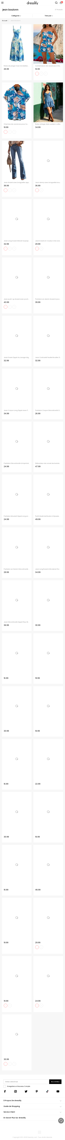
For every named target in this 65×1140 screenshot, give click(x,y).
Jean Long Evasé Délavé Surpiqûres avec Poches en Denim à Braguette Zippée (17, 241)
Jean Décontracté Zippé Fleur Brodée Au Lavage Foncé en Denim (17, 622)
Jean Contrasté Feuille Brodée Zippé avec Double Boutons (48, 357)
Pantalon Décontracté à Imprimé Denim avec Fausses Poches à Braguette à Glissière (17, 463)
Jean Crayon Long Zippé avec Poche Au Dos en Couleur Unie (17, 410)
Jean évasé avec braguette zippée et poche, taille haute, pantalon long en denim (17, 182)
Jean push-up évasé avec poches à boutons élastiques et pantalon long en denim (17, 299)
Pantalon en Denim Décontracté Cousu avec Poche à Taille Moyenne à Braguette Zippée (17, 569)
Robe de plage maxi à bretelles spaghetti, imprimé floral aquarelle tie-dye (17, 66)
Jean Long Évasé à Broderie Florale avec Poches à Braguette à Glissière (48, 569)
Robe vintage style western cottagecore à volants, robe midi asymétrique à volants (48, 124)
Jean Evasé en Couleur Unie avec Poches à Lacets (48, 241)
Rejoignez (55, 1082)
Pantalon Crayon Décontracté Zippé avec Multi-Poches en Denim (48, 410)
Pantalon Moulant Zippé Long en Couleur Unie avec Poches (17, 516)
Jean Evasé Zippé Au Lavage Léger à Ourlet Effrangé (17, 357)
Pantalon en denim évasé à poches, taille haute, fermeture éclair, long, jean (48, 299)
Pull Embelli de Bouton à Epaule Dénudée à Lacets (48, 516)
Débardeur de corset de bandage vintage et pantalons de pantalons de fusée (48, 463)
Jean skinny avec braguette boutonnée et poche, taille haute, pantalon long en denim (48, 182)
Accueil (4, 21)
